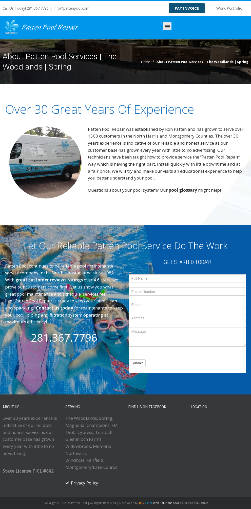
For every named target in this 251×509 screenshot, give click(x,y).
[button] (167, 26)
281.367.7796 (64, 337)
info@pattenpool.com (71, 8)
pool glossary (182, 190)
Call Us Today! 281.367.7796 (26, 8)
